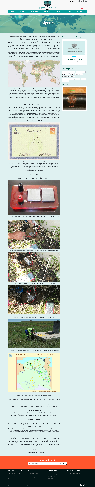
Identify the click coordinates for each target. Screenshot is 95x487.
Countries (72, 72)
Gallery (68, 11)
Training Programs (12, 475)
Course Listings (31, 477)
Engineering (65, 74)
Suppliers (77, 79)
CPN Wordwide (47, 11)
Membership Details (52, 476)
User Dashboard (51, 478)
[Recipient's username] (47, 463)
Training (83, 79)
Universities (65, 81)
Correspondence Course (14, 477)
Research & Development (68, 76)
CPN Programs (34, 11)
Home (12, 11)
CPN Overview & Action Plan (73, 473)
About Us (69, 1)
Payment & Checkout (72, 475)
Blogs (58, 11)
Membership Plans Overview (54, 474)
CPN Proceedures (80, 72)
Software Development (67, 79)
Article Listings (31, 475)
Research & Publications (33, 473)
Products (10, 478)
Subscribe (62, 463)
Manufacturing (78, 74)
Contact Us (74, 1)
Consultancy (65, 72)
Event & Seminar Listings (14, 473)
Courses (22, 11)
